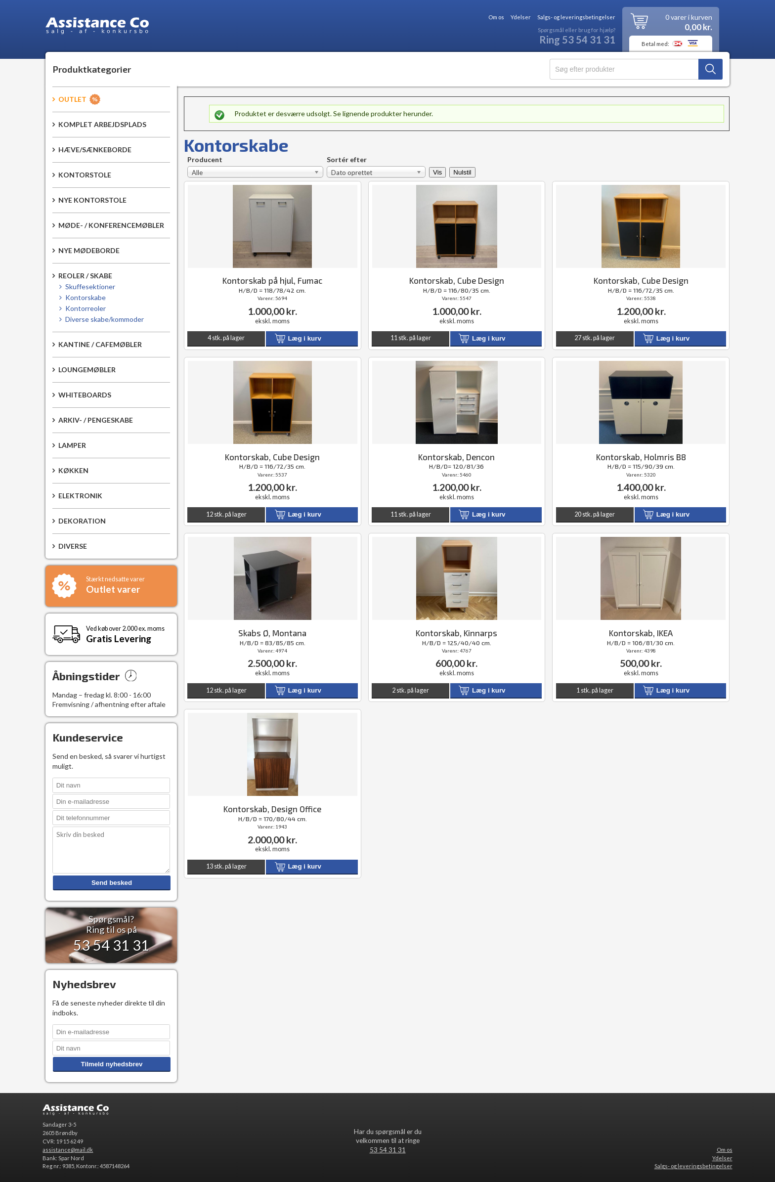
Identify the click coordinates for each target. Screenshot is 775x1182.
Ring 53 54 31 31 (577, 40)
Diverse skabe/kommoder (104, 319)
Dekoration (82, 521)
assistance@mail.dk (68, 1149)
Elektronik (80, 495)
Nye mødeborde (89, 250)
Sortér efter (347, 160)
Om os (496, 17)
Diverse (72, 546)
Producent (204, 160)
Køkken (73, 470)
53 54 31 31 (388, 1150)
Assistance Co (97, 27)
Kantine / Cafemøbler (100, 344)
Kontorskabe (85, 297)
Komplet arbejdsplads (102, 124)
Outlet (72, 99)
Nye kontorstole (92, 200)
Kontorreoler (85, 308)
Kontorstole (84, 175)
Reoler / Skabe (85, 275)
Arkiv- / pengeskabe (95, 420)
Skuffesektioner (90, 286)
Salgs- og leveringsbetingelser (576, 17)
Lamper (72, 445)
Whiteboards (84, 395)
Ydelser (521, 17)
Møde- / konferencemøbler (111, 225)
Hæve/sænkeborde (94, 149)
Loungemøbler (87, 369)
